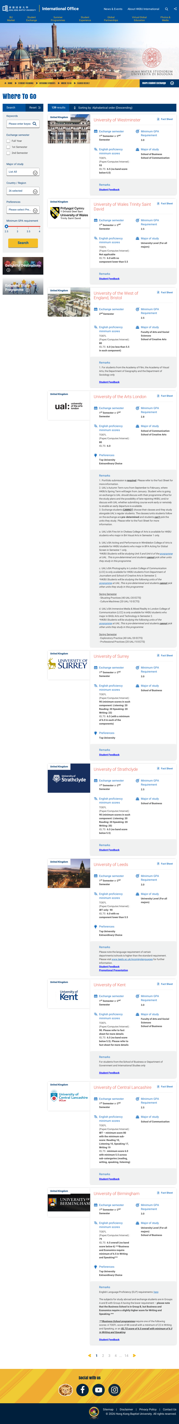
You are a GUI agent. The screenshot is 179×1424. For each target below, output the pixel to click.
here (156, 1297)
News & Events (113, 9)
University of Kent (110, 990)
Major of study (14, 164)
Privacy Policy (148, 1409)
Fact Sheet (167, 119)
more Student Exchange (154, 83)
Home (10, 83)
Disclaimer (126, 1409)
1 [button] (55, 70)
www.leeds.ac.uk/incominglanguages (132, 964)
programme (166, 558)
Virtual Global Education (139, 19)
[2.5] (6, 226)
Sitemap (108, 1409)
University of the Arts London (120, 402)
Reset (33, 108)
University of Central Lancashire (122, 1092)
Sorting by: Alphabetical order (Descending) (103, 108)
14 (126, 1355)
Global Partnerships (111, 19)
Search (23, 242)
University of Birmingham (116, 1198)
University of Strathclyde (116, 774)
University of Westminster (117, 120)
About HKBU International (143, 9)
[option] (89, 51)
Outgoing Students (47, 83)
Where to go (66, 83)
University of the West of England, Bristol (116, 300)
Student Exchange (31, 19)
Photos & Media (165, 19)
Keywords (12, 116)
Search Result (83, 83)
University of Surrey (111, 661)
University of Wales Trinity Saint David (122, 211)
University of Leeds (111, 869)
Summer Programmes (58, 19)
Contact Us (169, 1409)
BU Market (11, 19)
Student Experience (85, 19)
